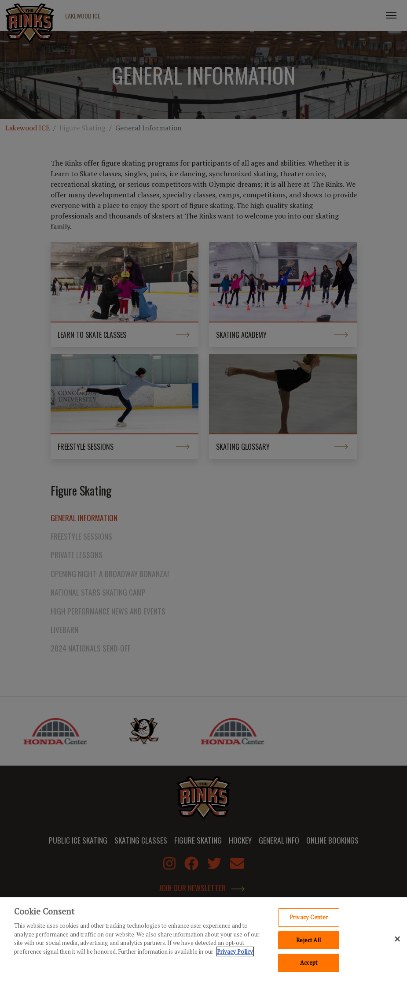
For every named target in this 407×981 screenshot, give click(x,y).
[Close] (397, 941)
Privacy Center (309, 920)
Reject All (308, 943)
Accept (309, 966)
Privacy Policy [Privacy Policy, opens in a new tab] (235, 954)
